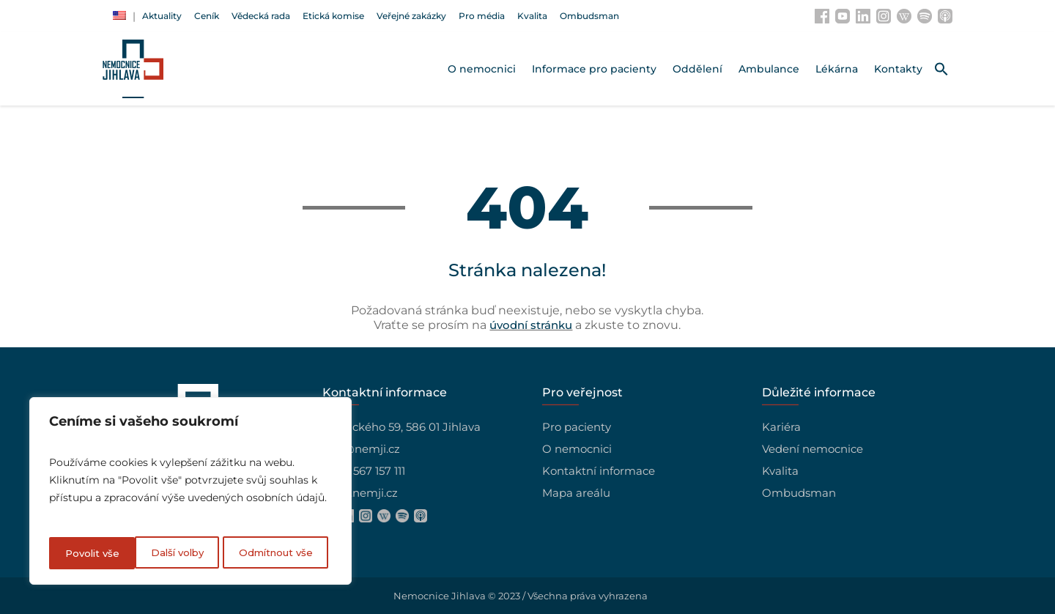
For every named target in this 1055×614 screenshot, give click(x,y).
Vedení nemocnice (812, 449)
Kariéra (781, 427)
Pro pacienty (576, 427)
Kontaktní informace (598, 471)
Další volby (90, 553)
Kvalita (780, 471)
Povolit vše (290, 553)
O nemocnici (577, 449)
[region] (190, 493)
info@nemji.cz (361, 449)
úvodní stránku (530, 325)
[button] (941, 69)
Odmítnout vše (190, 553)
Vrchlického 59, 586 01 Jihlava (401, 427)
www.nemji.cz (360, 493)
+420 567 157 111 (363, 471)
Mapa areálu (576, 493)
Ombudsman (799, 493)
